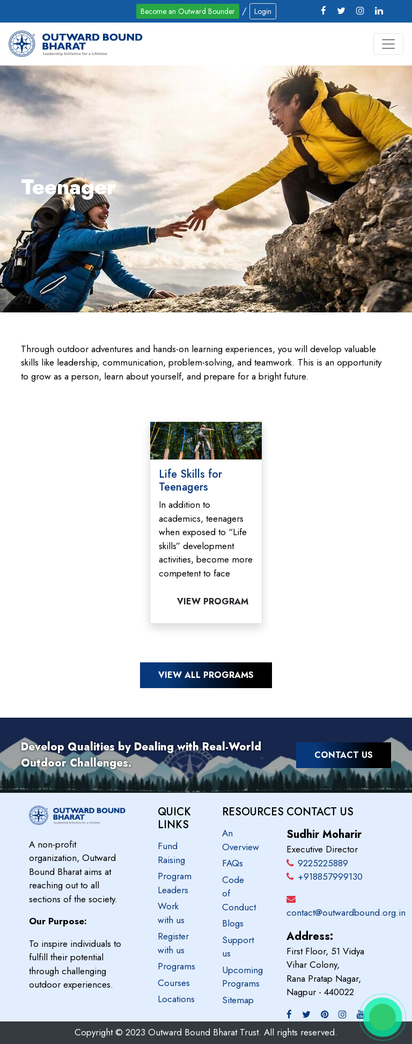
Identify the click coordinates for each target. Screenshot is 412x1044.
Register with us (173, 943)
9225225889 (317, 863)
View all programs (206, 675)
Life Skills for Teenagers (190, 480)
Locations (176, 998)
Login (262, 11)
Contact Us (343, 755)
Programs (176, 966)
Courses (174, 982)
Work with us (171, 913)
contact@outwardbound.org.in (346, 912)
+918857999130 (324, 876)
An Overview (240, 840)
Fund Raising (171, 852)
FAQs (232, 863)
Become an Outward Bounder (188, 11)
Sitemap (238, 1000)
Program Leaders (175, 883)
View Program (212, 601)
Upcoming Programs (242, 976)
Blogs (233, 923)
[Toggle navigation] (388, 44)
